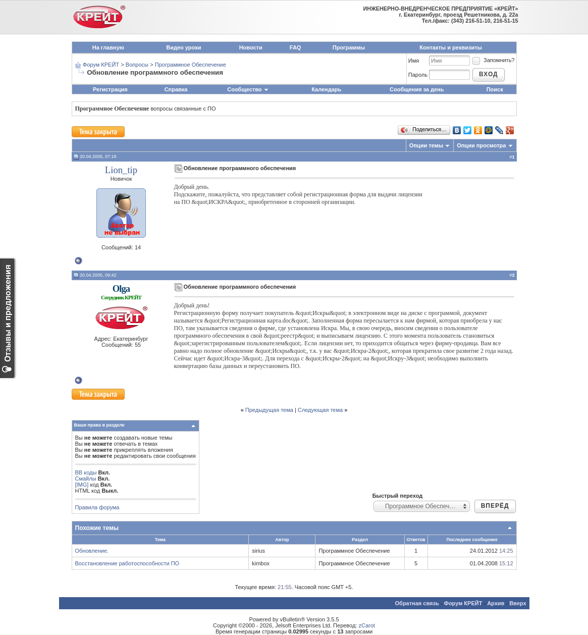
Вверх (517, 603)
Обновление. (92, 551)
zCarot (367, 625)
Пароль (417, 75)
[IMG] (82, 485)
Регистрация (110, 89)
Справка (176, 89)
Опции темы (426, 145)
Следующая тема (320, 410)
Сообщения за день (417, 89)
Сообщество (248, 89)
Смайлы (85, 478)
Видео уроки (183, 47)
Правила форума (97, 507)
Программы (349, 47)
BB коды (86, 472)
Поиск (495, 89)
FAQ (295, 47)
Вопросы (137, 65)
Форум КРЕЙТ (101, 65)
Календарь (326, 89)
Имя (413, 61)
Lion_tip (121, 170)
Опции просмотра (481, 145)
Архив (495, 603)
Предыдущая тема (269, 410)
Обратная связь (417, 603)
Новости (250, 47)
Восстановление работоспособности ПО (127, 563)
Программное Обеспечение (190, 65)
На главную (108, 47)
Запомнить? (493, 60)
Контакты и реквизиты (450, 47)
